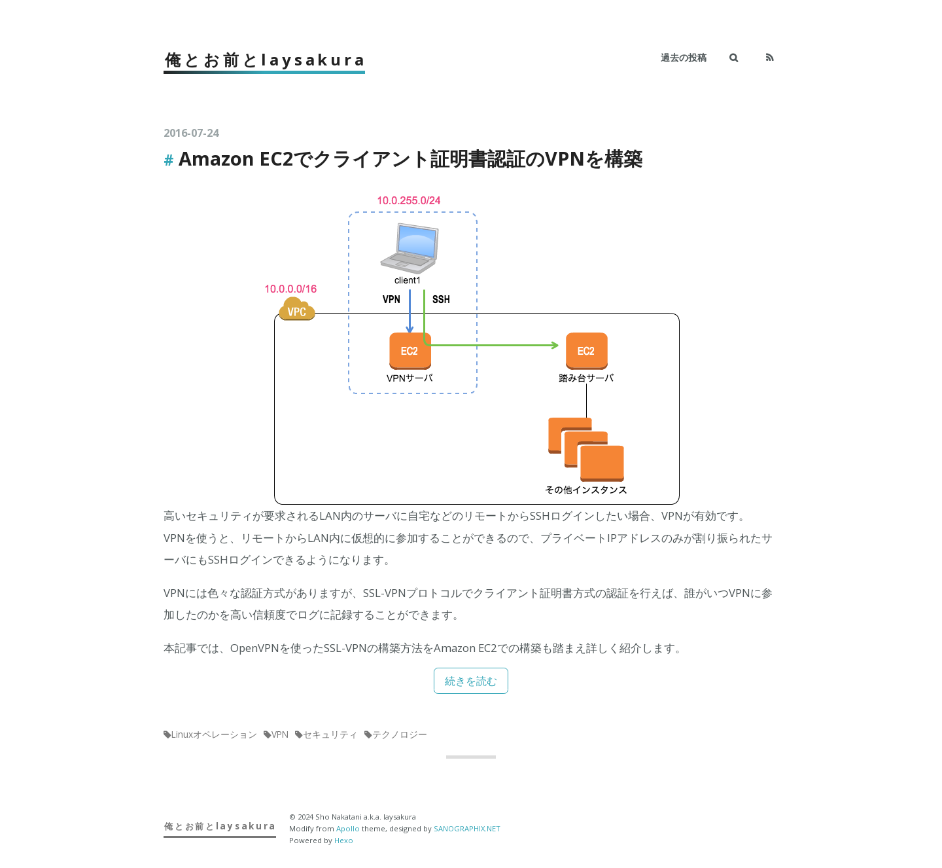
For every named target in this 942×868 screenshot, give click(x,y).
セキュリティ (330, 733)
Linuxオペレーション (214, 733)
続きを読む (471, 680)
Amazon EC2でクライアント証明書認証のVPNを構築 (410, 158)
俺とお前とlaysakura (265, 59)
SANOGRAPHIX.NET (467, 828)
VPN (279, 733)
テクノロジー (399, 733)
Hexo (343, 839)
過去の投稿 (683, 57)
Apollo (348, 828)
